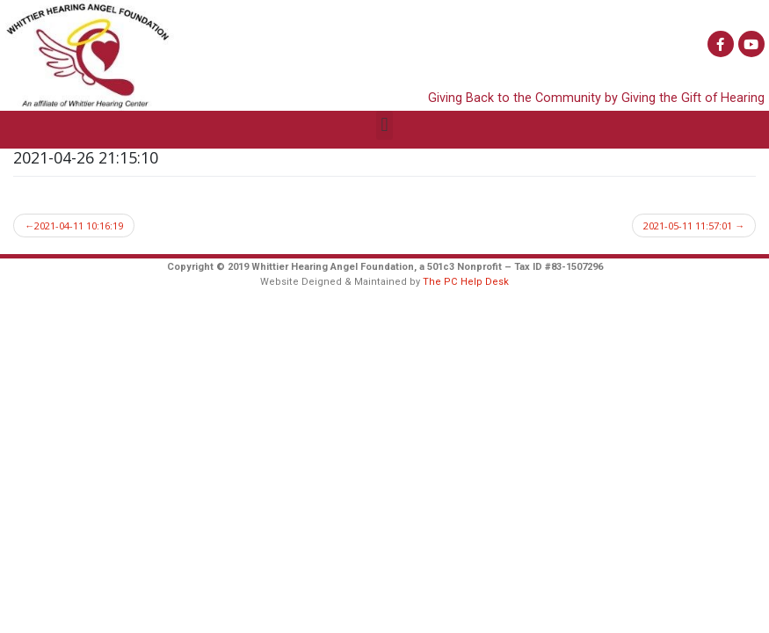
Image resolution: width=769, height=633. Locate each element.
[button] (384, 125)
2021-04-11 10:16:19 (78, 225)
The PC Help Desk (466, 281)
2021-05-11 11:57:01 (687, 225)
